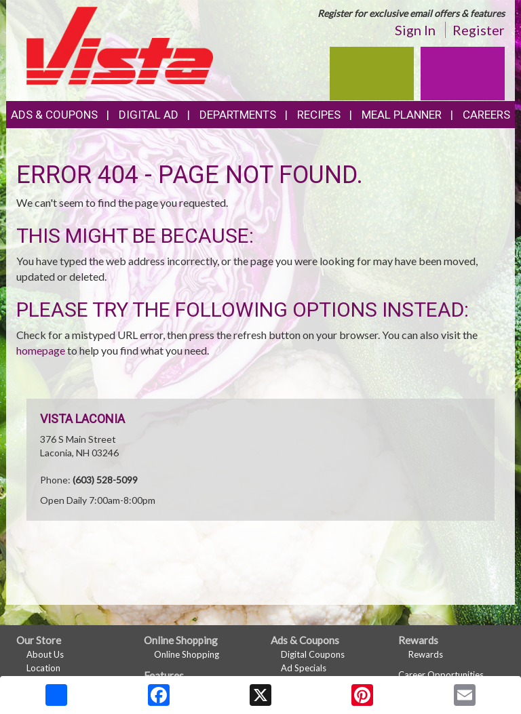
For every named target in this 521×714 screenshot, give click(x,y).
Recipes (319, 114)
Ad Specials (303, 667)
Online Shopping (186, 654)
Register (478, 30)
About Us (45, 654)
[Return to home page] (120, 44)
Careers (486, 114)
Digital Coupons (313, 654)
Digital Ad (148, 114)
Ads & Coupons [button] (54, 114)
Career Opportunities (441, 674)
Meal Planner (402, 114)
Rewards (425, 654)
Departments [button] (237, 114)
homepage (40, 350)
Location (43, 667)
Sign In (415, 30)
